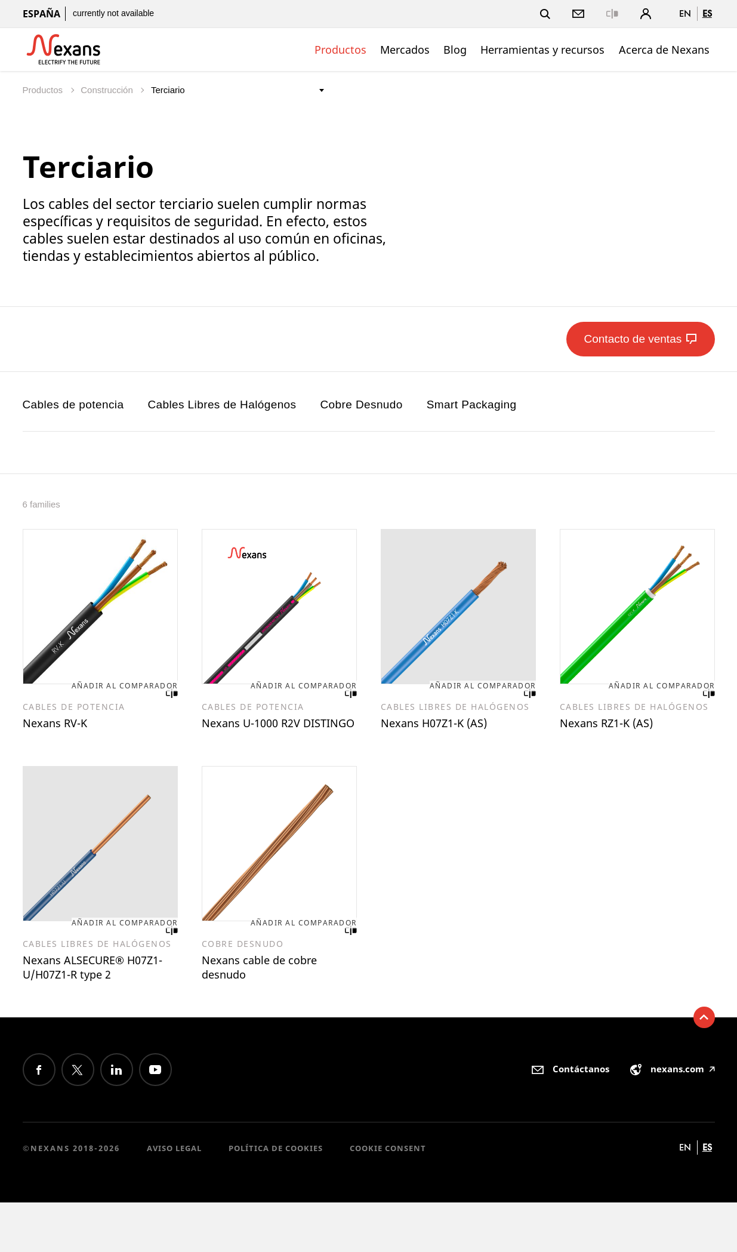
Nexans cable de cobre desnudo (274, 996)
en (685, 13)
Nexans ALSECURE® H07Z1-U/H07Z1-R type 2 (97, 1005)
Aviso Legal (174, 1197)
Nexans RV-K (63, 727)
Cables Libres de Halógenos (221, 404)
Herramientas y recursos (542, 49)
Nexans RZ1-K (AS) (619, 727)
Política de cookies (276, 1197)
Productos (340, 49)
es (707, 13)
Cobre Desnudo (361, 404)
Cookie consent (388, 1197)
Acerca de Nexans (664, 49)
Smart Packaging (472, 404)
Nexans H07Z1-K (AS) (448, 727)
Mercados (405, 49)
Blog (455, 49)
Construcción (108, 90)
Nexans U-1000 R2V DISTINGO (264, 736)
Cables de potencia (73, 404)
